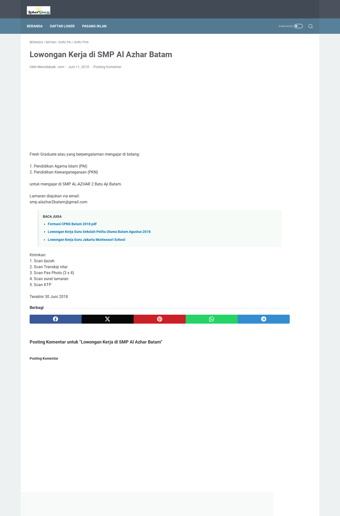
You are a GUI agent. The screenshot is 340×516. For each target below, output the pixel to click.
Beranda (37, 20)
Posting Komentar (107, 63)
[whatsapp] (161, 315)
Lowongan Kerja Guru (177, 508)
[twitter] (86, 315)
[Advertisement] (124, 107)
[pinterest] (123, 315)
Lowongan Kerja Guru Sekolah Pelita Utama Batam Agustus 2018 (99, 228)
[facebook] (48, 315)
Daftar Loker (65, 20)
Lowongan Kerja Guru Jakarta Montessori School (86, 236)
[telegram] (199, 315)
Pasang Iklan (97, 20)
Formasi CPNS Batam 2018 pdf (72, 220)
